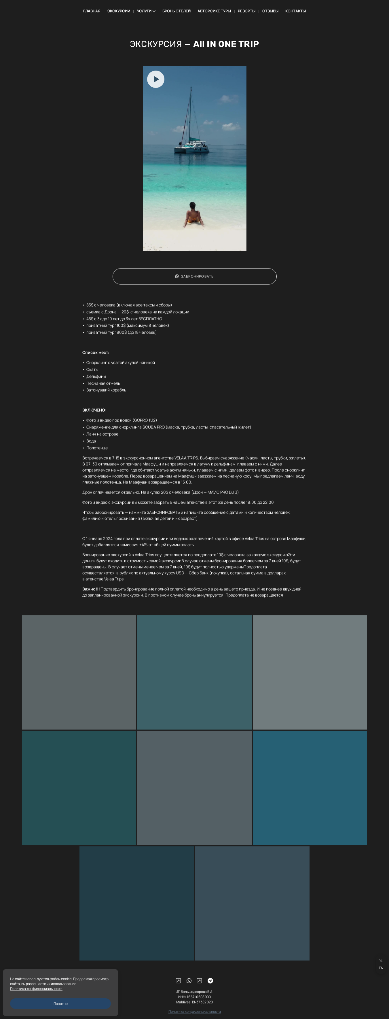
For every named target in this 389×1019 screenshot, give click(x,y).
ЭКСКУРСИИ (118, 11)
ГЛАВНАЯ (91, 11)
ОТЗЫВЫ (270, 11)
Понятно (61, 1003)
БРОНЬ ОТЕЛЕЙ (176, 11)
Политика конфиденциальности (36, 988)
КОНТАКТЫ (295, 11)
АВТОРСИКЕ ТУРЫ (214, 11)
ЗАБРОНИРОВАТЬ (194, 283)
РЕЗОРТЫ (246, 11)
